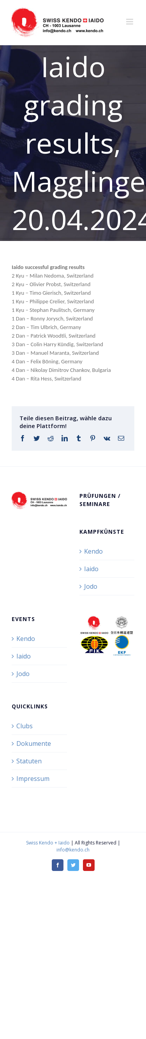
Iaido (91, 569)
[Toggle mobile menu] (130, 22)
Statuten (29, 761)
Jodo (90, 586)
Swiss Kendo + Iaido (48, 842)
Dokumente (33, 743)
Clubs (24, 726)
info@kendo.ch (73, 849)
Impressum (32, 778)
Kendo (93, 551)
